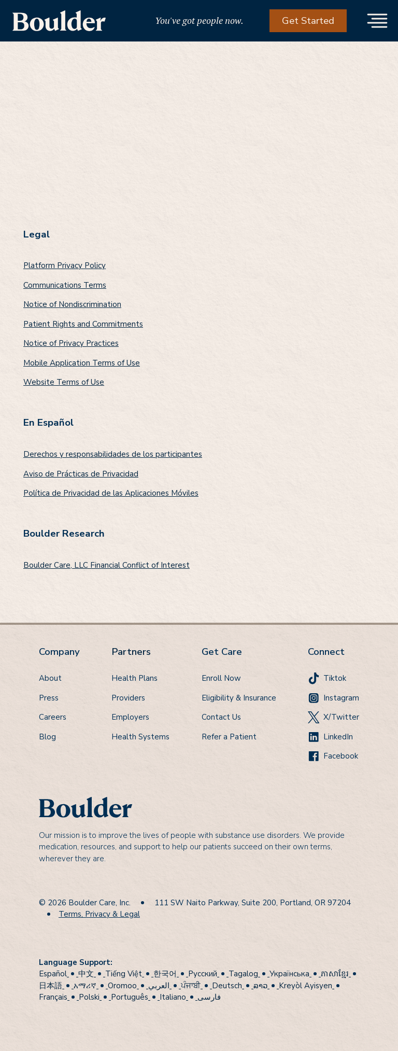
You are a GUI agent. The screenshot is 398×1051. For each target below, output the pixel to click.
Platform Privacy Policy (64, 265)
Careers (52, 717)
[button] (377, 20)
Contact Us (221, 717)
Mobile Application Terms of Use (81, 363)
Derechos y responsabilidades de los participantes (112, 454)
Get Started (308, 20)
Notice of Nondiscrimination (72, 304)
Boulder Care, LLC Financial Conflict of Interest (106, 565)
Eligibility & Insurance (239, 698)
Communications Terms (64, 285)
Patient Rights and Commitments (83, 324)
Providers (128, 698)
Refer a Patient (229, 737)
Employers (130, 717)
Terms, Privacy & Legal (99, 914)
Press (49, 698)
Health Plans (134, 678)
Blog (47, 737)
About (50, 678)
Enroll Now (221, 678)
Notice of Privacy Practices (71, 343)
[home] (59, 20)
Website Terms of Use (63, 382)
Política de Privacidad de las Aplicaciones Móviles (110, 493)
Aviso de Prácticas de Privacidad (80, 474)
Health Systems (140, 737)
